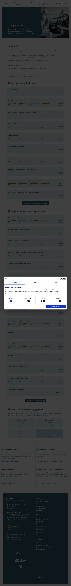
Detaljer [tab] (35, 282)
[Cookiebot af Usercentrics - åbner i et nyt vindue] (60, 279)
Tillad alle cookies (55, 306)
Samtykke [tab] (14, 282)
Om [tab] (56, 282)
